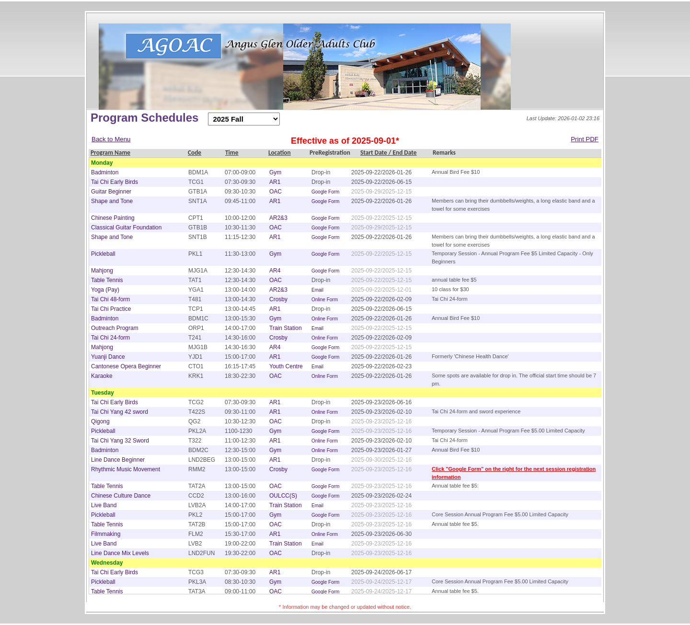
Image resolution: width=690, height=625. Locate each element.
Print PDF (584, 139)
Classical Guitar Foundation (126, 227)
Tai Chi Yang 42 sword (119, 412)
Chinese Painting (113, 218)
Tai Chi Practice (111, 309)
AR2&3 (278, 218)
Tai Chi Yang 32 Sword (120, 440)
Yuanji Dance (108, 356)
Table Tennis (107, 280)
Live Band (103, 505)
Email (317, 290)
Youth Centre (286, 366)
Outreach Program (114, 328)
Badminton (104, 172)
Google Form (325, 191)
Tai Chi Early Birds (114, 182)
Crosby (278, 299)
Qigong (100, 421)
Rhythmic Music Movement (125, 469)
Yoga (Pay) (105, 289)
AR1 (274, 182)
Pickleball (103, 253)
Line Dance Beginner (118, 459)
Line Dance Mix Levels (120, 553)
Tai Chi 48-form (110, 299)
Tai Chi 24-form (110, 337)
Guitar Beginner (111, 191)
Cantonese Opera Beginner (126, 366)
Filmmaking (105, 534)
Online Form (324, 299)
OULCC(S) (283, 495)
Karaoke (102, 376)
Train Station (285, 328)
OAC (275, 191)
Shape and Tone (112, 201)
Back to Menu (111, 139)
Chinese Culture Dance (120, 495)
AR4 (274, 270)
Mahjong (102, 270)
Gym (275, 172)
